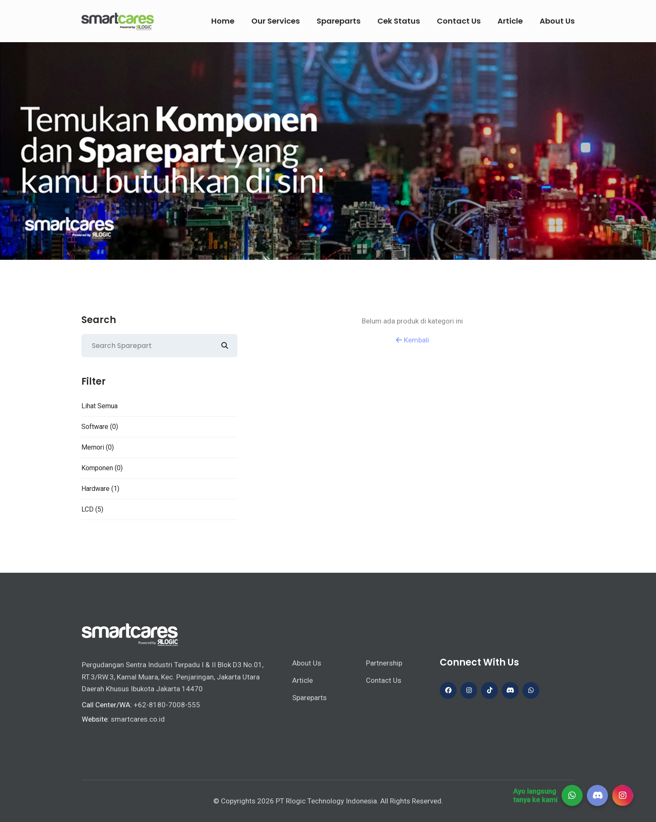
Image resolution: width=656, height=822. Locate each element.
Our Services (275, 21)
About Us (557, 21)
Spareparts (338, 21)
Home (222, 21)
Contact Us (459, 21)
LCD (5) (92, 509)
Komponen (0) (102, 468)
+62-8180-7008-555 (167, 705)
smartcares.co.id (138, 719)
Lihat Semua (99, 406)
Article (510, 21)
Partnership (384, 663)
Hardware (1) (100, 489)
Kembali (412, 340)
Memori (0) (97, 447)
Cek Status (398, 21)
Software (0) (99, 427)
